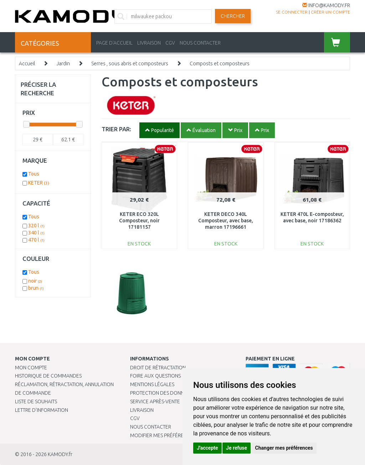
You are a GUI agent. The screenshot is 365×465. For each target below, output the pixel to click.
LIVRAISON (149, 43)
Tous (33, 174)
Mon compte (31, 367)
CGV (170, 43)
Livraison (142, 410)
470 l (36, 240)
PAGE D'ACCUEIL (114, 43)
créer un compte (330, 12)
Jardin (63, 63)
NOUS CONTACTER (200, 43)
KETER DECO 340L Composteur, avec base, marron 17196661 (225, 220)
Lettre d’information (41, 410)
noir (35, 281)
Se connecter (292, 12)
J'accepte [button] (207, 448)
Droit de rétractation (158, 367)
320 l (36, 225)
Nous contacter (150, 427)
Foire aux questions (155, 376)
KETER (38, 183)
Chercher (233, 16)
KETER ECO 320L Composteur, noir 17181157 (139, 220)
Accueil (27, 63)
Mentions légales (152, 384)
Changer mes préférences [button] (284, 448)
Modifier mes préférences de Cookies (177, 435)
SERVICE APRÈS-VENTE (155, 401)
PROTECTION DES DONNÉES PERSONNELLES (179, 393)
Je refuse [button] (236, 448)
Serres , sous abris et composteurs (129, 63)
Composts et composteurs (220, 63)
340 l (36, 233)
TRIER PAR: (116, 129)
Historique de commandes (48, 376)
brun (36, 288)
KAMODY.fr (60, 454)
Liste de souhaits (36, 401)
